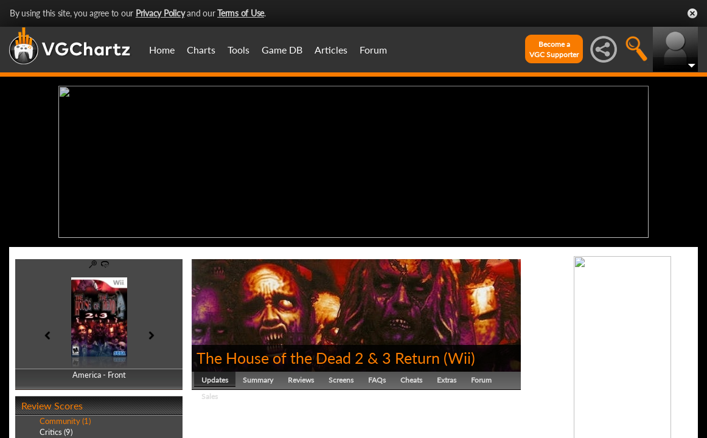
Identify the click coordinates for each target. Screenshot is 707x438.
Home (162, 49)
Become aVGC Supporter (554, 49)
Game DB (282, 49)
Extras (446, 379)
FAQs (377, 379)
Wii (459, 358)
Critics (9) (56, 432)
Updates (214, 379)
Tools (238, 49)
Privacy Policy (160, 13)
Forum (373, 49)
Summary (258, 379)
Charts (201, 49)
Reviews (301, 379)
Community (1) (65, 421)
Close (692, 13)
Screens (341, 379)
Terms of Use (240, 13)
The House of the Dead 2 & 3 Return (318, 358)
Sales (209, 396)
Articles (331, 49)
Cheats (411, 379)
